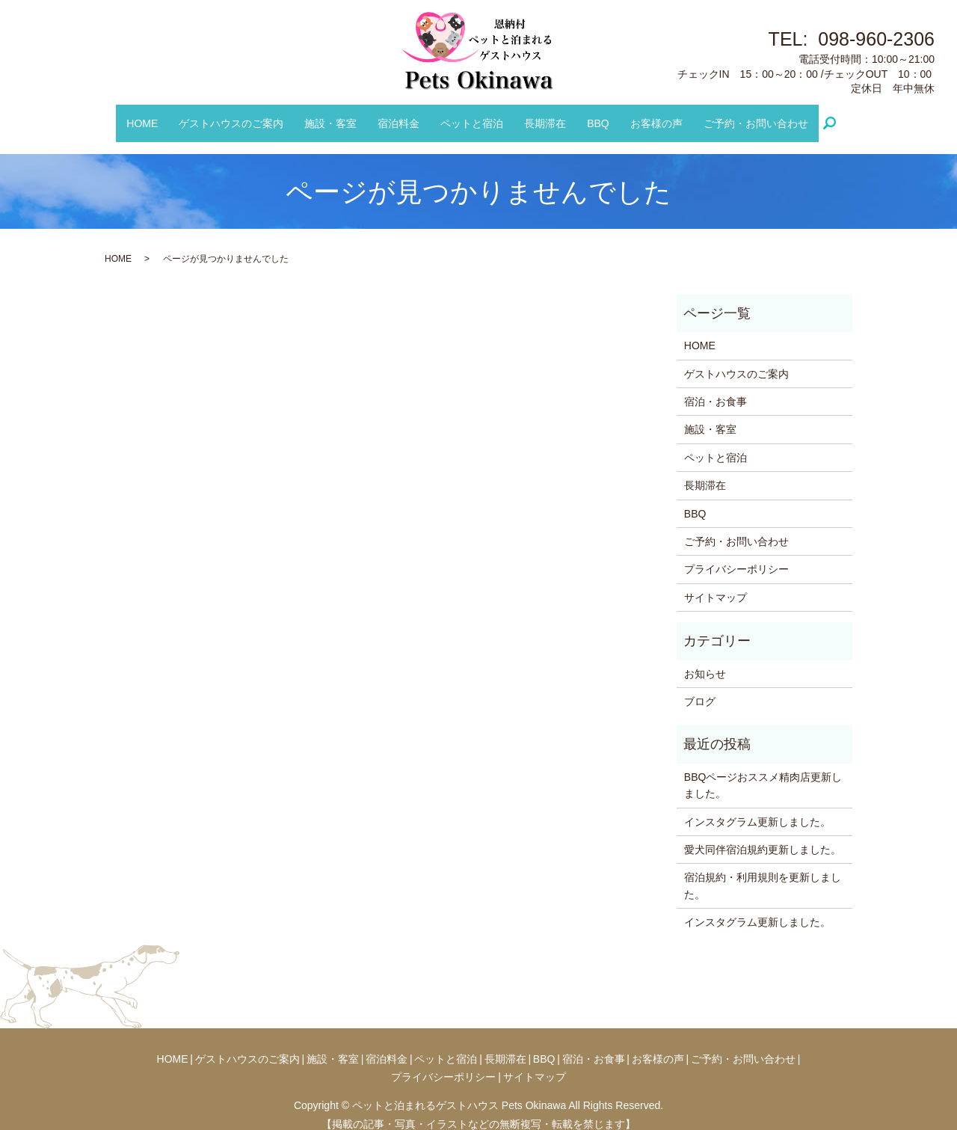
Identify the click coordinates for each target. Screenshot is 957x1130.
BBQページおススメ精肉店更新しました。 (763, 770)
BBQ (590, 115)
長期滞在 (541, 115)
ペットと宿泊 (471, 115)
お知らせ (705, 659)
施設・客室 (339, 115)
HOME (159, 115)
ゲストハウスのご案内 (243, 115)
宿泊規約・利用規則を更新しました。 (762, 870)
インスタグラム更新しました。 (757, 807)
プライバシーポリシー (736, 554)
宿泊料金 (403, 115)
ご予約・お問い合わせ (738, 115)
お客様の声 (644, 115)
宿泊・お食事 (715, 387)
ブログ (700, 687)
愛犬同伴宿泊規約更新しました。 (762, 835)
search (817, 116)
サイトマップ (715, 583)
